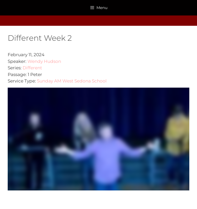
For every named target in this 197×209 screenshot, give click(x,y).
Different (32, 67)
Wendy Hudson (44, 61)
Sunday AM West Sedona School (72, 80)
